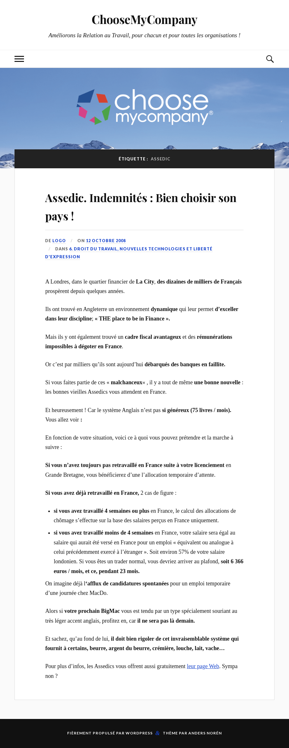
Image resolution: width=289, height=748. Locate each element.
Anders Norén (205, 733)
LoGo (59, 240)
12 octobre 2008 (106, 240)
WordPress (139, 733)
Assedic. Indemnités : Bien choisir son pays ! (130, 205)
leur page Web (203, 666)
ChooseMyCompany (144, 19)
